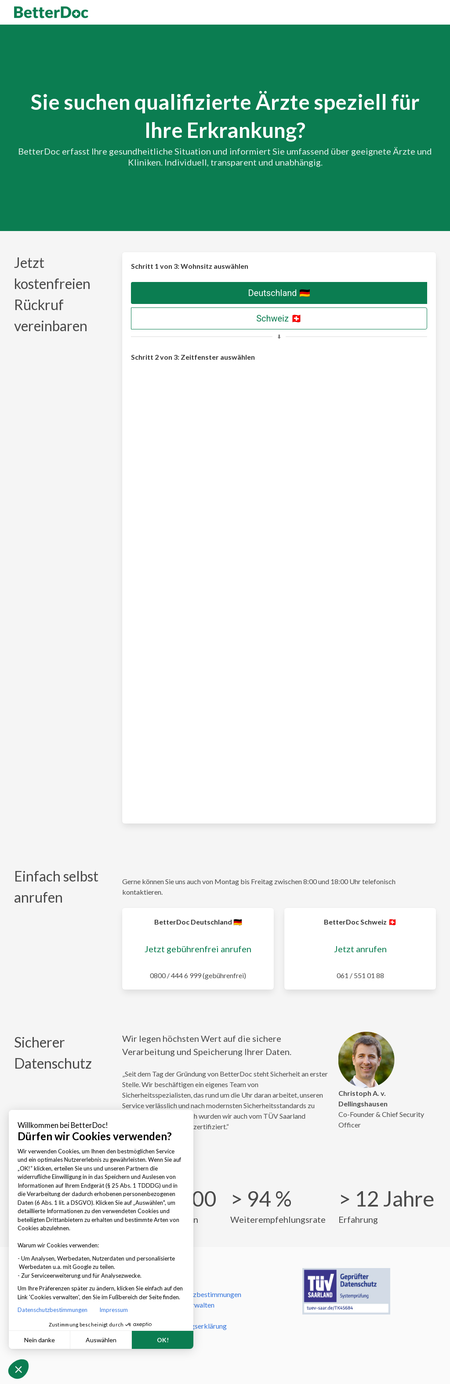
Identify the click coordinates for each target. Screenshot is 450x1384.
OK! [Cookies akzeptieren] (163, 1340)
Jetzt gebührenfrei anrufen (198, 948)
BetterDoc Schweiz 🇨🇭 (360, 922)
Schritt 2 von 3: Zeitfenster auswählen (193, 357)
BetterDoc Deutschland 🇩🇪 (198, 922)
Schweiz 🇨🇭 (279, 318)
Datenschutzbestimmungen (54, 1309)
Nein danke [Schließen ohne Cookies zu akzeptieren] (39, 1340)
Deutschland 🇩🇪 (279, 293)
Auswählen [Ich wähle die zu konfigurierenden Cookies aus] (101, 1340)
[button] (18, 1369)
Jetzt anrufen (360, 948)
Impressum (113, 1309)
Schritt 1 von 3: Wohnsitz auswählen (189, 266)
